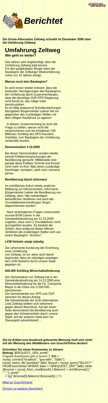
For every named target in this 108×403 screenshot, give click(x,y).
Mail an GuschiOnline (17, 382)
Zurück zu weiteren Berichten (22, 388)
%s (10, 376)
